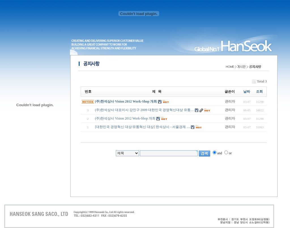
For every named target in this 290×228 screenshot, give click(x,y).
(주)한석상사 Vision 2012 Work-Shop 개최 (126, 101)
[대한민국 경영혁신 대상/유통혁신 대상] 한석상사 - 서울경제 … (142, 127)
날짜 (246, 92)
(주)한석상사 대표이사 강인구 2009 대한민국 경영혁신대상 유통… (144, 110)
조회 (259, 92)
